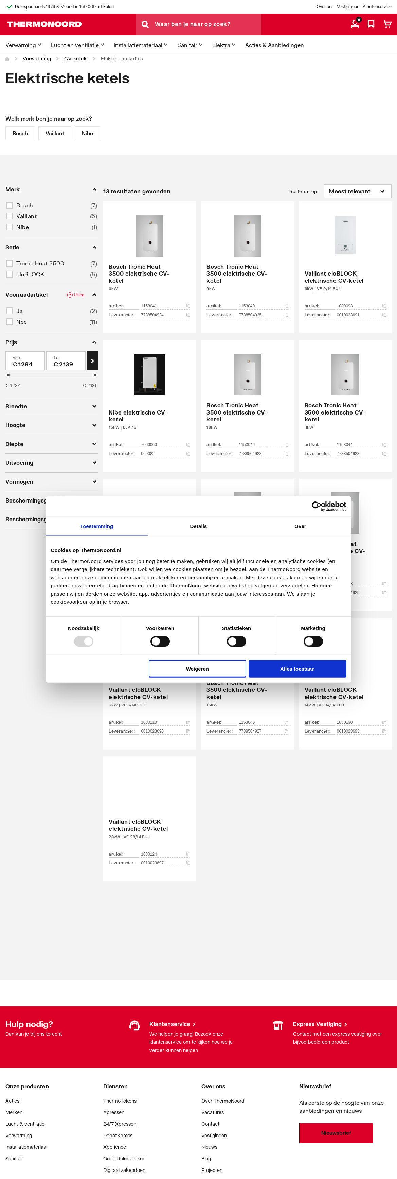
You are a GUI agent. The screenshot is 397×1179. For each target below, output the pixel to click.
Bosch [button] (24, 205)
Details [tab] (198, 526)
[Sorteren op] (358, 191)
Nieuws (209, 1147)
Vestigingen (348, 6)
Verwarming (37, 58)
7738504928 (263, 453)
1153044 (361, 444)
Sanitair (13, 1158)
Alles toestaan (297, 668)
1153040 (263, 306)
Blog (206, 1158)
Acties (12, 1101)
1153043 (361, 583)
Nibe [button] (22, 227)
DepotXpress (117, 1135)
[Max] (66, 361)
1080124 (165, 854)
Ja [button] (19, 310)
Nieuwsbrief (336, 1133)
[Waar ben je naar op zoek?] (208, 24)
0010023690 (165, 731)
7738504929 (361, 592)
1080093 (361, 306)
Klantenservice (377, 6)
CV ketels (76, 58)
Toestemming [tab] (96, 526)
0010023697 (165, 863)
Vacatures (212, 1112)
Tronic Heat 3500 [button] (40, 263)
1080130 (361, 722)
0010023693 (361, 731)
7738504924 (165, 315)
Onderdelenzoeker (123, 1158)
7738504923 (361, 453)
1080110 (165, 722)
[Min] (25, 361)
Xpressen (113, 1112)
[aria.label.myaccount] (354, 24)
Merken (13, 1112)
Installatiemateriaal (26, 1147)
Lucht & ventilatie (24, 1124)
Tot (56, 357)
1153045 (263, 722)
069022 (165, 453)
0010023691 (361, 315)
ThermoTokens (120, 1101)
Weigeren (197, 668)
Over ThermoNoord (223, 1101)
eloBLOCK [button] (30, 274)
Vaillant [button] (26, 216)
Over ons (325, 6)
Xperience (114, 1147)
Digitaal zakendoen (124, 1170)
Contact (210, 1124)
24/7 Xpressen (119, 1124)
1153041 (165, 306)
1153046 (263, 444)
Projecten (211, 1170)
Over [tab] (300, 526)
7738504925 (263, 315)
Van (16, 357)
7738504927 (263, 731)
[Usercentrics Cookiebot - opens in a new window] (316, 506)
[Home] (7, 58)
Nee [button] (21, 321)
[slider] (8, 375)
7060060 (165, 444)
